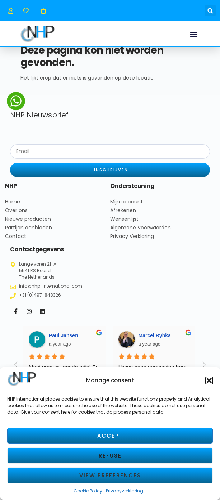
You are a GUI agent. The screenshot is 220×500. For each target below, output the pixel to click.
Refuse (110, 455)
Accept (110, 436)
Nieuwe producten (28, 224)
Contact (15, 241)
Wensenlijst (124, 224)
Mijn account (126, 207)
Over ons (16, 215)
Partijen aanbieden (28, 233)
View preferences (110, 475)
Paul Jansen (63, 341)
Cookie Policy (88, 491)
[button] (209, 380)
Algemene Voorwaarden (140, 233)
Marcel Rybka (155, 341)
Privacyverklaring (124, 491)
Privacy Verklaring (132, 241)
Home (12, 207)
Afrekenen (123, 215)
